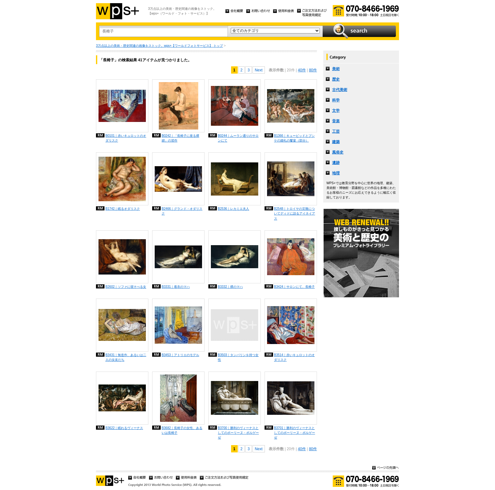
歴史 (336, 79)
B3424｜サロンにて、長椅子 (294, 286)
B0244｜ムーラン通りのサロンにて (238, 138)
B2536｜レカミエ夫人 (233, 208)
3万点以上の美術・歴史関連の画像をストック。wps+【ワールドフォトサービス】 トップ (159, 45)
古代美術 (339, 90)
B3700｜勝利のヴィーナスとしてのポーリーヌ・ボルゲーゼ (238, 432)
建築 (336, 142)
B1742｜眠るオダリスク (122, 208)
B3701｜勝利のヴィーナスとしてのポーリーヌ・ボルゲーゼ (294, 432)
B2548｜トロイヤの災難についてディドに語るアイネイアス (294, 213)
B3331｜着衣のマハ (176, 286)
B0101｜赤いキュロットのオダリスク (125, 138)
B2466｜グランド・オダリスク (182, 211)
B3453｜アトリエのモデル (180, 355)
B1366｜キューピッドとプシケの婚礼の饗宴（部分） (294, 138)
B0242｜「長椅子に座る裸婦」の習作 (180, 138)
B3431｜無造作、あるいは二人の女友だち (125, 357)
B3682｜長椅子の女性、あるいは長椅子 (182, 430)
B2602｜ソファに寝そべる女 (125, 286)
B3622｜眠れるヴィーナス (124, 428)
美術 (336, 69)
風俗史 (337, 152)
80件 (313, 70)
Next (259, 70)
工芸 (336, 131)
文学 (336, 110)
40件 (302, 70)
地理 (336, 173)
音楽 (336, 121)
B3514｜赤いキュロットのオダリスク (294, 357)
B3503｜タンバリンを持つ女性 (238, 357)
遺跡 (336, 162)
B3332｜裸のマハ (230, 286)
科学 (336, 100)
